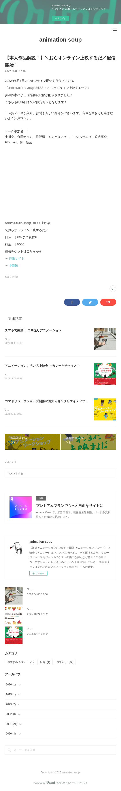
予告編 (13, 265)
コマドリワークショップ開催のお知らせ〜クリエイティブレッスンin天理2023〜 (61, 401)
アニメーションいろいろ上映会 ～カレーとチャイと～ (42, 365)
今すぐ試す (60, 18)
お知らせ (64, 662)
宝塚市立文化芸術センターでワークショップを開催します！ (40, 338)
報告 (45, 662)
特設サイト (16, 258)
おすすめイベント (20, 662)
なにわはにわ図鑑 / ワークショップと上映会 (53, 609)
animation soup (60, 39)
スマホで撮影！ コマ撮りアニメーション (33, 330)
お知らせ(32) (11, 277)
